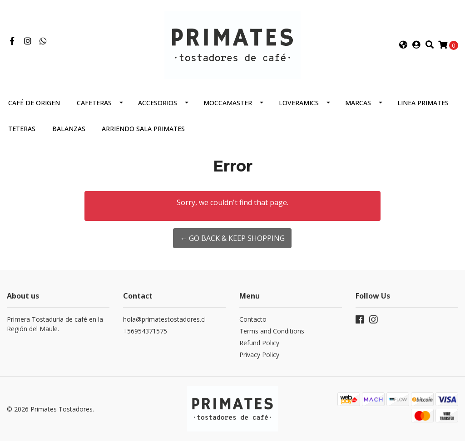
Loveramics (299, 102)
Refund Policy (259, 342)
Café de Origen (34, 102)
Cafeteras (94, 102)
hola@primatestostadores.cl (164, 319)
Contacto (253, 319)
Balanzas (68, 128)
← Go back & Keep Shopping (232, 238)
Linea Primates (423, 102)
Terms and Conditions (271, 331)
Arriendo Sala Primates (143, 128)
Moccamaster (227, 102)
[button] (403, 44)
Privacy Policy (259, 354)
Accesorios (157, 102)
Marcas (358, 102)
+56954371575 (145, 331)
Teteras (21, 128)
